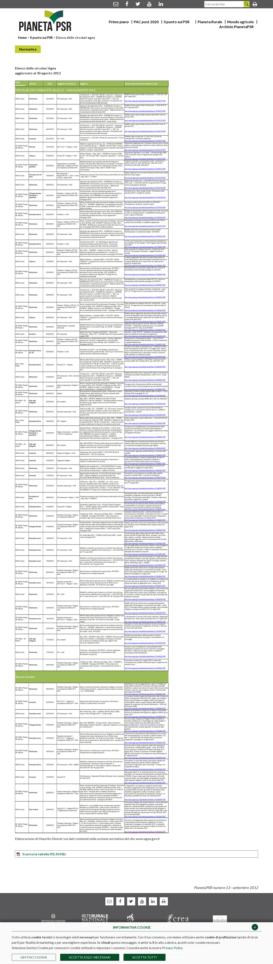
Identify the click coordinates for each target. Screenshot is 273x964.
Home (23, 37)
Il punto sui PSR (41, 37)
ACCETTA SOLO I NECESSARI (89, 957)
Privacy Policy (172, 948)
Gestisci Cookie (33, 957)
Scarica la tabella (41, 854)
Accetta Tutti (144, 957)
